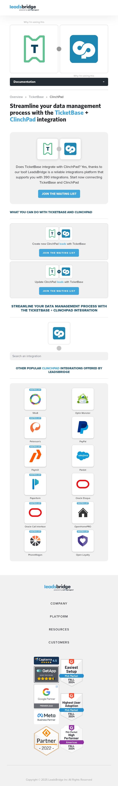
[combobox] (59, 356)
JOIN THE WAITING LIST (59, 194)
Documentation (24, 82)
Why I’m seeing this (34, 22)
